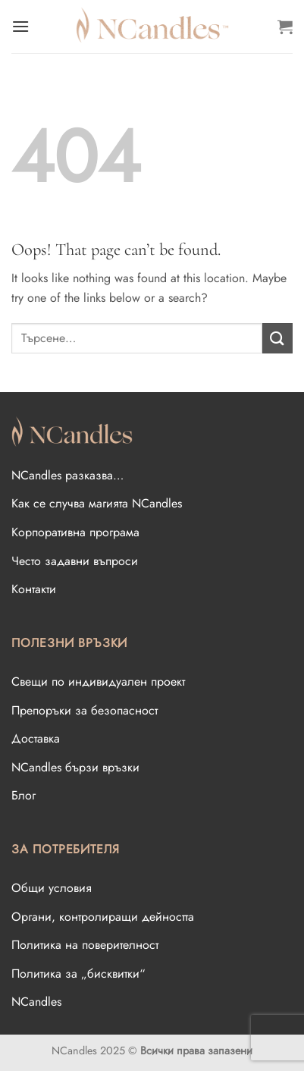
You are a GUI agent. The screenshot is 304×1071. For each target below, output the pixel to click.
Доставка (35, 738)
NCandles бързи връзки (75, 767)
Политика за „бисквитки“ (78, 973)
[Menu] (20, 26)
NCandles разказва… (67, 475)
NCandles (36, 1001)
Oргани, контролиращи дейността (102, 916)
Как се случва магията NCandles (96, 503)
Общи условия (51, 888)
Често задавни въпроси (74, 561)
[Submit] (277, 338)
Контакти (33, 589)
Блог (23, 795)
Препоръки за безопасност (84, 710)
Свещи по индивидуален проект (98, 681)
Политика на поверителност (84, 944)
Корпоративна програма (75, 532)
